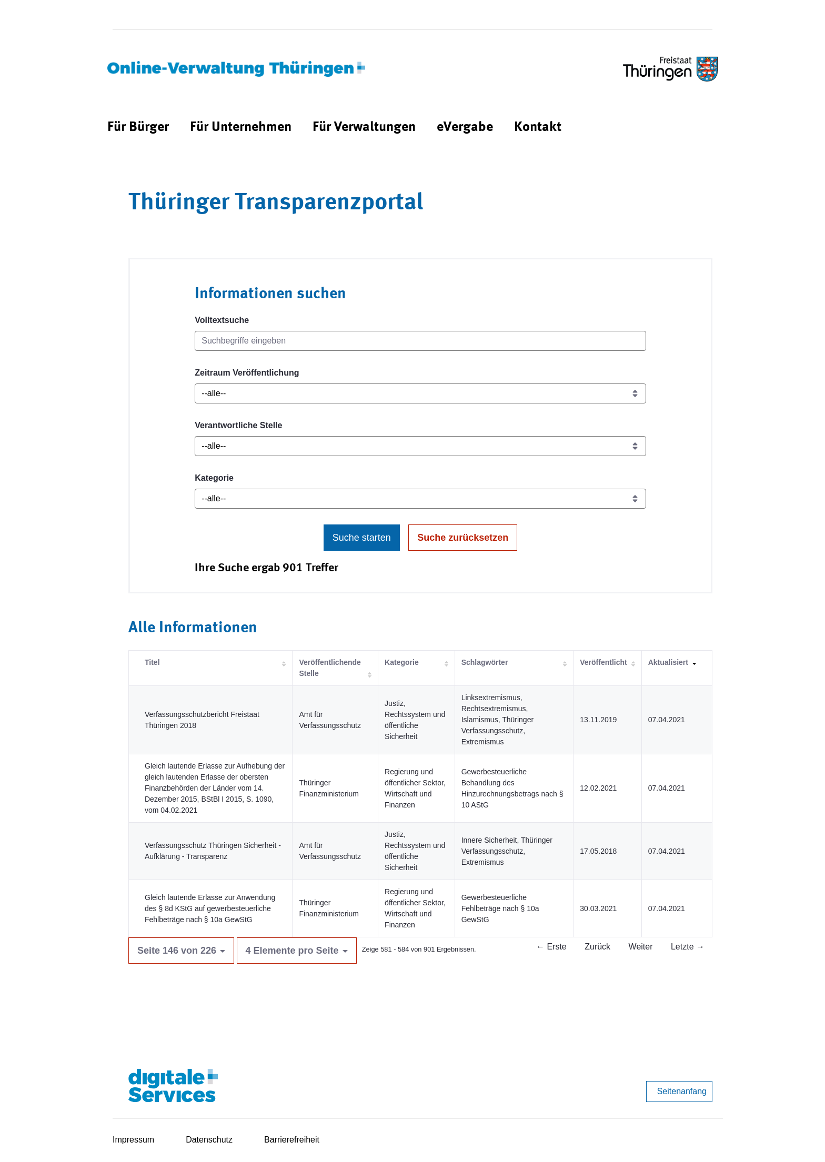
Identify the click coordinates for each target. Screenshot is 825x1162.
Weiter (641, 946)
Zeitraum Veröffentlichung (247, 372)
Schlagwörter (484, 662)
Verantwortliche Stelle (238, 425)
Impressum (133, 1139)
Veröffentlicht (603, 662)
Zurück (597, 946)
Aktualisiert (668, 662)
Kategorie (214, 477)
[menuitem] (138, 127)
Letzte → (688, 946)
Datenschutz (209, 1139)
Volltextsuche (222, 320)
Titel (152, 662)
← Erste (551, 946)
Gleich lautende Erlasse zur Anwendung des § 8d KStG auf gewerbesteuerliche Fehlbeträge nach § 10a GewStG (210, 908)
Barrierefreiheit (291, 1139)
